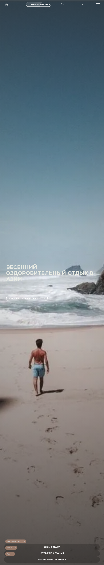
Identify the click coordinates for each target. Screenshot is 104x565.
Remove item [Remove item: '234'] (24, 541)
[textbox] (52, 547)
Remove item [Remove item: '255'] (13, 554)
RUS (84, 4)
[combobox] (52, 547)
